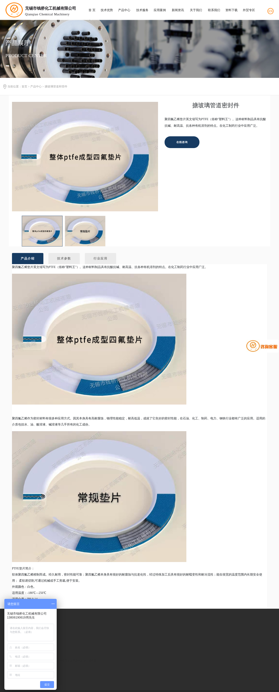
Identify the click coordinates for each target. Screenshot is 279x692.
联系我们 (214, 10)
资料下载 (231, 10)
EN (271, 11)
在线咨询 (182, 142)
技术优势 (107, 10)
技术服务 (142, 10)
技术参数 (64, 258)
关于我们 (196, 10)
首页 (24, 86)
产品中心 (124, 10)
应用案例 (160, 10)
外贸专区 (249, 10)
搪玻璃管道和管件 (56, 86)
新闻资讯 (178, 10)
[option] (85, 157)
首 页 (91, 10)
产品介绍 (28, 258)
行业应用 (100, 258)
